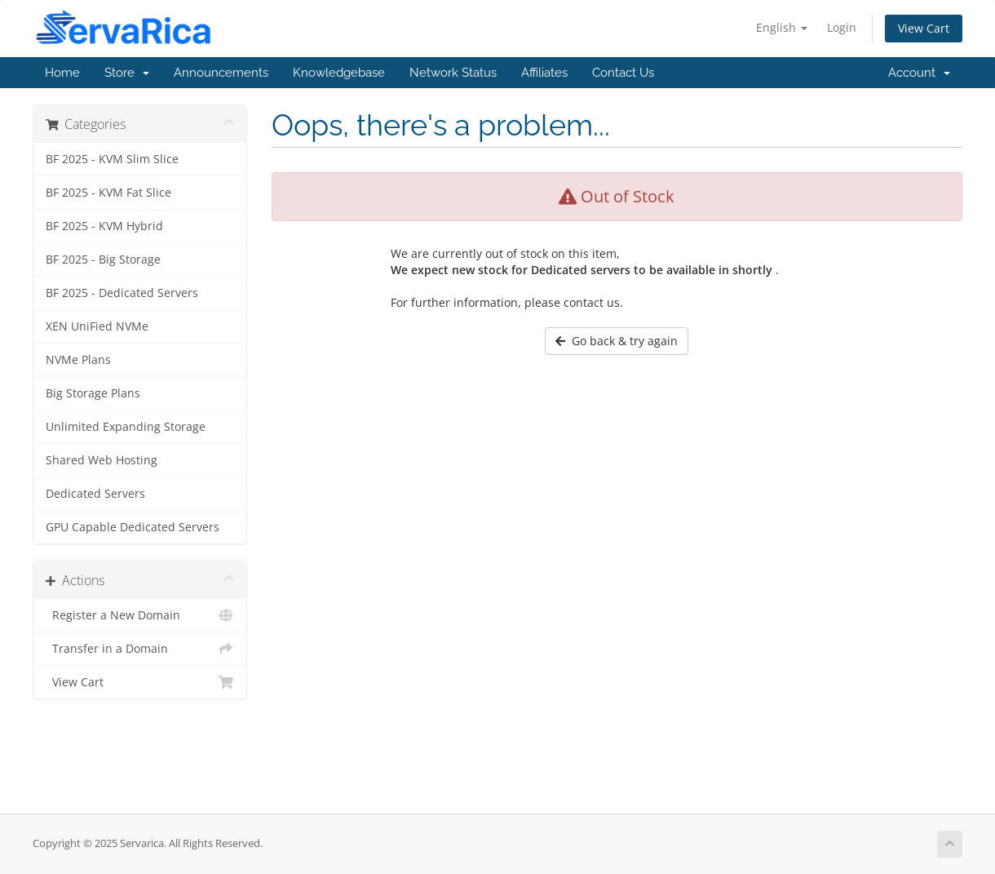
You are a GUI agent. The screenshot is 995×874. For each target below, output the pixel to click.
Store (126, 72)
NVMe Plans (78, 360)
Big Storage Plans (93, 393)
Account (919, 72)
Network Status (453, 72)
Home (62, 72)
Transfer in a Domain (140, 649)
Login (841, 27)
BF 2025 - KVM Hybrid (104, 226)
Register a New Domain (140, 615)
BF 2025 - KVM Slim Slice (112, 159)
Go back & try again (616, 340)
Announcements (221, 72)
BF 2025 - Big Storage (103, 259)
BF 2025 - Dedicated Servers (122, 293)
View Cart (923, 28)
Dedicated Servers (95, 493)
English (781, 27)
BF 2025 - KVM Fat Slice (108, 192)
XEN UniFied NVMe (97, 326)
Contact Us (623, 72)
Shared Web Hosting (101, 460)
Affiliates (544, 72)
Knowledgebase (339, 72)
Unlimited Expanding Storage (126, 426)
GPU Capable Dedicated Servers (132, 527)
